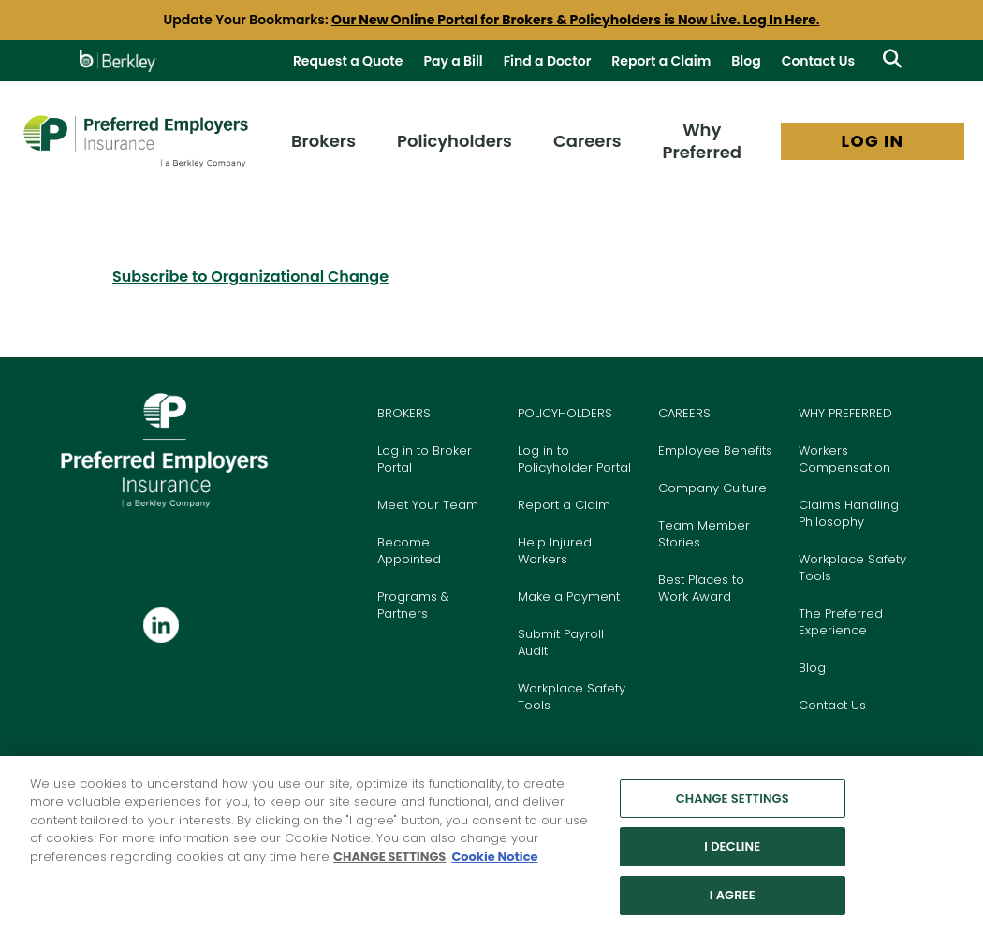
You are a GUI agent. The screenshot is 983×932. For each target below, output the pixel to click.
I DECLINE (732, 855)
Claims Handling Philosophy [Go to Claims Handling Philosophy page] (849, 513)
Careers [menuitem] (587, 141)
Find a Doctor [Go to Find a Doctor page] (548, 60)
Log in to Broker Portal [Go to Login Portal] (424, 459)
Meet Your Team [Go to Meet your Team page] (427, 505)
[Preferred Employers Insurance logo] (135, 141)
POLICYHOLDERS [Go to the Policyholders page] (565, 413)
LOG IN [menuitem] (873, 141)
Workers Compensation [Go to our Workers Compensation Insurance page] (844, 459)
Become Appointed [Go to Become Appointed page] (409, 550)
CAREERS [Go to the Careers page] (684, 413)
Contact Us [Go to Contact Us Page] (818, 60)
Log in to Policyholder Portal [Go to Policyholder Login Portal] (574, 459)
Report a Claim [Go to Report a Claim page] (661, 60)
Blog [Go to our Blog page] (812, 668)
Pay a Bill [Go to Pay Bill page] (452, 60)
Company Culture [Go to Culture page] (712, 488)
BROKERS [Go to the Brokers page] (404, 413)
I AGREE (733, 903)
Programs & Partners (413, 605)
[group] (491, 20)
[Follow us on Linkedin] (161, 626)
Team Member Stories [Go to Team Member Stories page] (704, 534)
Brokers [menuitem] (323, 141)
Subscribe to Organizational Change (250, 276)
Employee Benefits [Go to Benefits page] (715, 450)
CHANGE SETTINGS (389, 865)
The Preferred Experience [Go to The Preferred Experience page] (841, 621)
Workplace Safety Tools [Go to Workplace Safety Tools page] (571, 696)
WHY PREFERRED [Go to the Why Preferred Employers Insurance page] (845, 413)
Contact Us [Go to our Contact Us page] (832, 705)
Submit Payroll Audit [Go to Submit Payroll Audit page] (561, 642)
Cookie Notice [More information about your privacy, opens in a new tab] (494, 865)
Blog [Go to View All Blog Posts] (745, 60)
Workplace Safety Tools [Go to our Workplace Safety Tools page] (852, 567)
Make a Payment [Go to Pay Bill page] (569, 596)
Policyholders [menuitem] (454, 141)
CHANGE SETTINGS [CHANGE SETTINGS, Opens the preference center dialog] (732, 807)
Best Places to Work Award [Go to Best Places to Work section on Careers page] (701, 588)
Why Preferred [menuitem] (702, 141)
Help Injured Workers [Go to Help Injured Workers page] (555, 550)
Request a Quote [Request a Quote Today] (348, 60)
